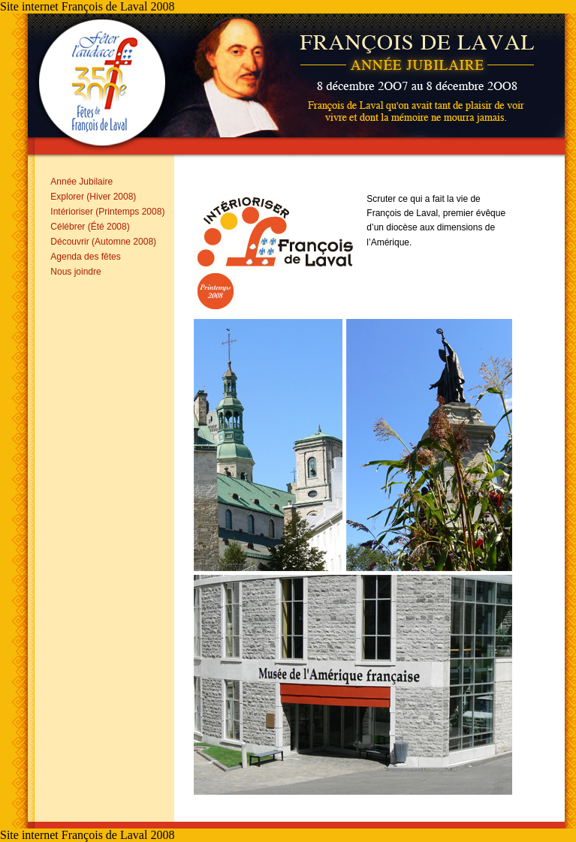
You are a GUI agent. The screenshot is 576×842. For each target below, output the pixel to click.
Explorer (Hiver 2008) (93, 196)
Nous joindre (75, 271)
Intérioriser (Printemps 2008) (107, 211)
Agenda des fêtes (85, 256)
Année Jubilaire (81, 181)
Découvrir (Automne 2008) (103, 241)
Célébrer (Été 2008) (89, 226)
